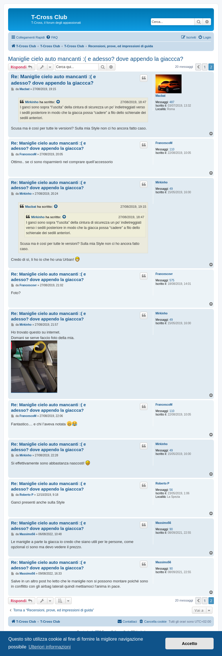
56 (171, 489)
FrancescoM (164, 143)
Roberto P (162, 483)
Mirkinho (31, 102)
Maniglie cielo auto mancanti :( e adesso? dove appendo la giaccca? (95, 59)
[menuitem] (52, 37)
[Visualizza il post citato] (58, 102)
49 (171, 188)
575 (171, 280)
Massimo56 (163, 522)
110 (171, 149)
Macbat (160, 95)
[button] (198, 66)
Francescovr (164, 274)
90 (171, 529)
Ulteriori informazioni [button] (50, 646)
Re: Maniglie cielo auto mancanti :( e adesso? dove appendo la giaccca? (53, 79)
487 (171, 102)
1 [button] (205, 67)
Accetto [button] (189, 643)
